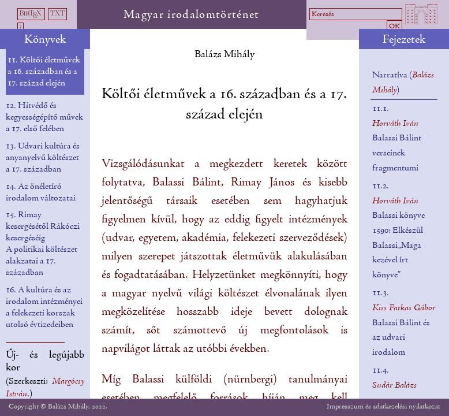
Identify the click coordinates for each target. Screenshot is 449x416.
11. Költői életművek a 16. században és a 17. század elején (44, 71)
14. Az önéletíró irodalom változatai (41, 192)
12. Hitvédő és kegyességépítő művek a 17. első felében (44, 117)
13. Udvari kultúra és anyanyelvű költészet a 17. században (43, 157)
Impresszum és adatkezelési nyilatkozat (383, 406)
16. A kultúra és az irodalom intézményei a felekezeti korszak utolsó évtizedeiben (44, 307)
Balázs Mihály (224, 54)
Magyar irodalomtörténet (192, 15)
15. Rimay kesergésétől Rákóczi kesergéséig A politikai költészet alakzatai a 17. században (43, 243)
